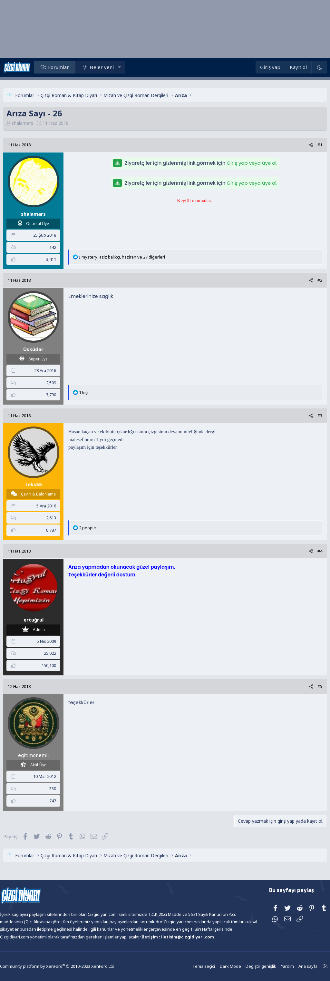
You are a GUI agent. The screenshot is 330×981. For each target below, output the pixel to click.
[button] (131, 67)
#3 (308, 415)
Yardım (272, 966)
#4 (308, 551)
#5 (308, 686)
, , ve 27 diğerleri (134, 257)
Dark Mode (217, 966)
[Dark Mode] (307, 67)
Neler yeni (113, 67)
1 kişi (95, 392)
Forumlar (70, 67)
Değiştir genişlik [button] (246, 966)
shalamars (34, 123)
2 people (99, 528)
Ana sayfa (292, 966)
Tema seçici (191, 966)
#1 (308, 145)
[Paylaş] (300, 145)
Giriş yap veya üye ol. (252, 163)
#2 (308, 280)
